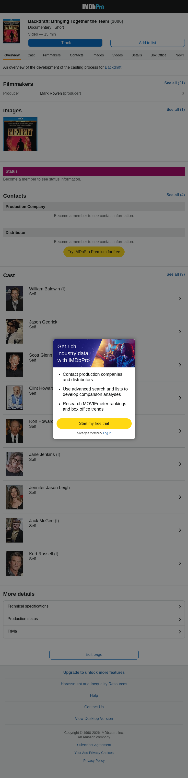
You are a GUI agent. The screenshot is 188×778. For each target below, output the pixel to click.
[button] (94, 423)
